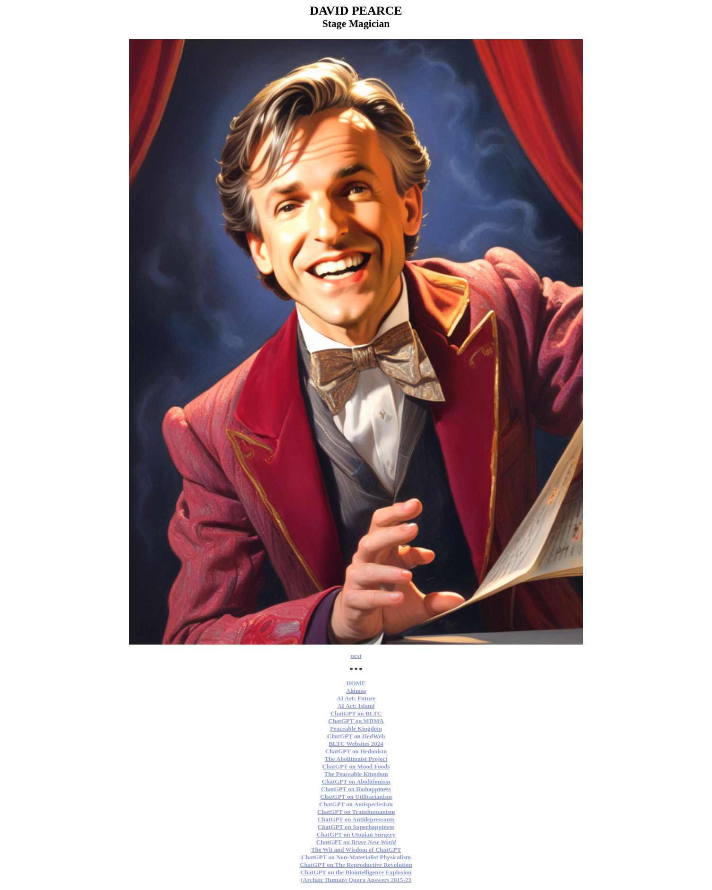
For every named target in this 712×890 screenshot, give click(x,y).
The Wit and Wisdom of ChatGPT (356, 849)
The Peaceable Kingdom (356, 773)
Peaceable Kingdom (356, 728)
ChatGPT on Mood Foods (356, 766)
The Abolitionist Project (356, 758)
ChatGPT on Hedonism (356, 751)
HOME (355, 683)
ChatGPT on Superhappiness (356, 826)
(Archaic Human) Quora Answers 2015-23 (356, 879)
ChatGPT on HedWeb (356, 736)
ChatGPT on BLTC (356, 713)
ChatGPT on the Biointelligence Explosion (356, 872)
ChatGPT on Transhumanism (356, 811)
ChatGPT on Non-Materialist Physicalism (356, 857)
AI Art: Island (356, 705)
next (355, 655)
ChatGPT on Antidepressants (356, 819)
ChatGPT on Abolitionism (356, 781)
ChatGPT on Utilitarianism (356, 796)
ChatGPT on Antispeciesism (356, 804)
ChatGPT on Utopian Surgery (356, 834)
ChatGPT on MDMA (355, 720)
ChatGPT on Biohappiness (356, 789)
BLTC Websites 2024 (356, 743)
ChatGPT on (356, 842)
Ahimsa (356, 690)
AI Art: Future (356, 698)
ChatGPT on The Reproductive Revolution (356, 864)
